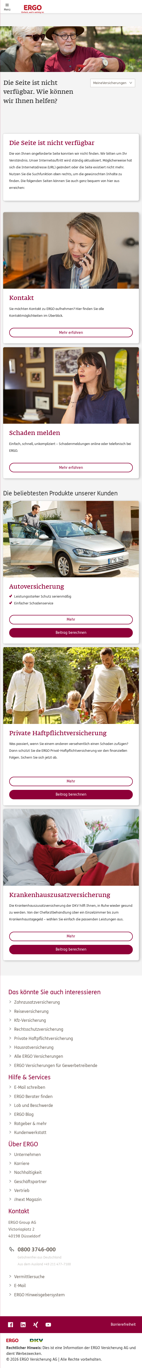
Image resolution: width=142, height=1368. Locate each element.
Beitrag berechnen (71, 632)
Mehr (71, 619)
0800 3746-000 (37, 1249)
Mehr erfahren (71, 332)
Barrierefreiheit (123, 1324)
